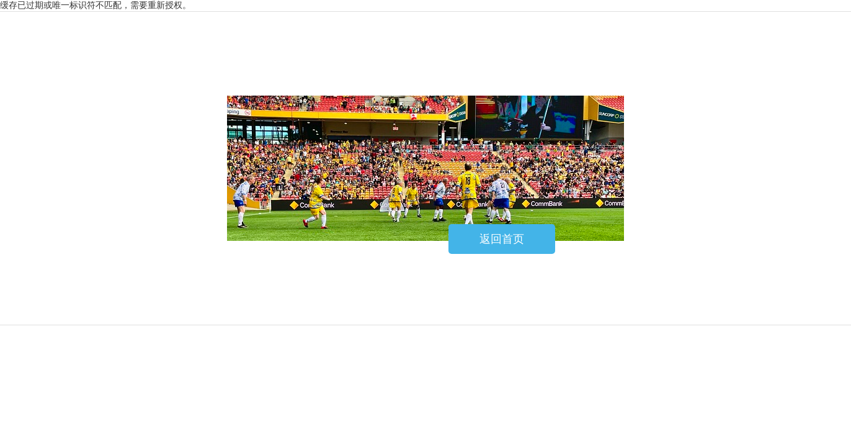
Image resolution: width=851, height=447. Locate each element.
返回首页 (501, 239)
